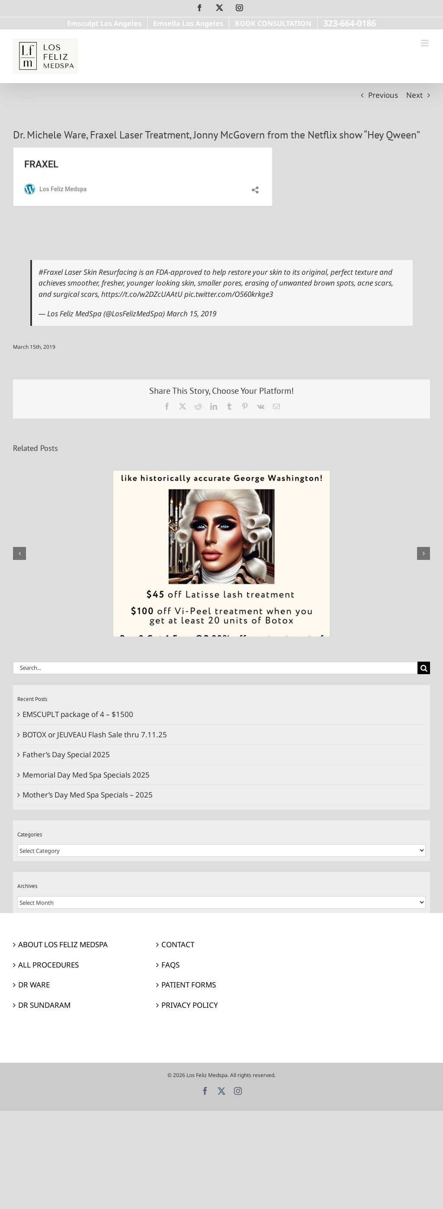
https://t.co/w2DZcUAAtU (142, 294)
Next (414, 95)
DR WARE (34, 985)
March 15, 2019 (191, 313)
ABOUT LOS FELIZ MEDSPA (63, 944)
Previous (383, 95)
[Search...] (215, 668)
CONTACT (177, 944)
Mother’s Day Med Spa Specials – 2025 (87, 795)
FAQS (170, 965)
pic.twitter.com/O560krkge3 (228, 294)
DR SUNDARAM (44, 1005)
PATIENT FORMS (188, 985)
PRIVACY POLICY (189, 1005)
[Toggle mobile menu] (425, 43)
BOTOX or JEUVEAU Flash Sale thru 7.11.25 (94, 735)
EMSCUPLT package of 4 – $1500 (77, 714)
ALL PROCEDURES (48, 965)
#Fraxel (51, 272)
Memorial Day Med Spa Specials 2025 (86, 775)
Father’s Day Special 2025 (66, 754)
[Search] (423, 668)
